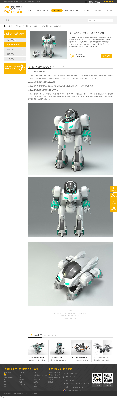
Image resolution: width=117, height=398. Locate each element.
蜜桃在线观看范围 (42, 10)
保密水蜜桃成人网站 (54, 377)
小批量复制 (22, 384)
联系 (5, 386)
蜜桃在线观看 (7, 373)
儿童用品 (36, 382)
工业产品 (10, 59)
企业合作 (50, 379)
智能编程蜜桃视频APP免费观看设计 (62, 357)
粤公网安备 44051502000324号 (72, 390)
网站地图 (50, 382)
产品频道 (18, 26)
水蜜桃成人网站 (8, 377)
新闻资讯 (98, 10)
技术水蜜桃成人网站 (54, 375)
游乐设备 (36, 386)
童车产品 (10, 54)
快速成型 (21, 379)
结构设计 (21, 377)
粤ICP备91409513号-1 (77, 387)
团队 (5, 379)
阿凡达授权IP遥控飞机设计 (102, 357)
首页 (12, 26)
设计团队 (87, 10)
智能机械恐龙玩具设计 (36, 357)
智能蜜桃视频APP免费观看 (31, 26)
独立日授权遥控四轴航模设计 (81, 357)
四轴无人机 (36, 379)
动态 (5, 382)
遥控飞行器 (11, 49)
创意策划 (21, 373)
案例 (5, 375)
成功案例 (57, 10)
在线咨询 (106, 56)
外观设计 (21, 375)
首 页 (29, 10)
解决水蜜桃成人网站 (71, 10)
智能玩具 (36, 373)
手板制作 (21, 382)
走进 (5, 384)
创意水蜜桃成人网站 (54, 373)
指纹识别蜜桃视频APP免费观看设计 (51, 26)
